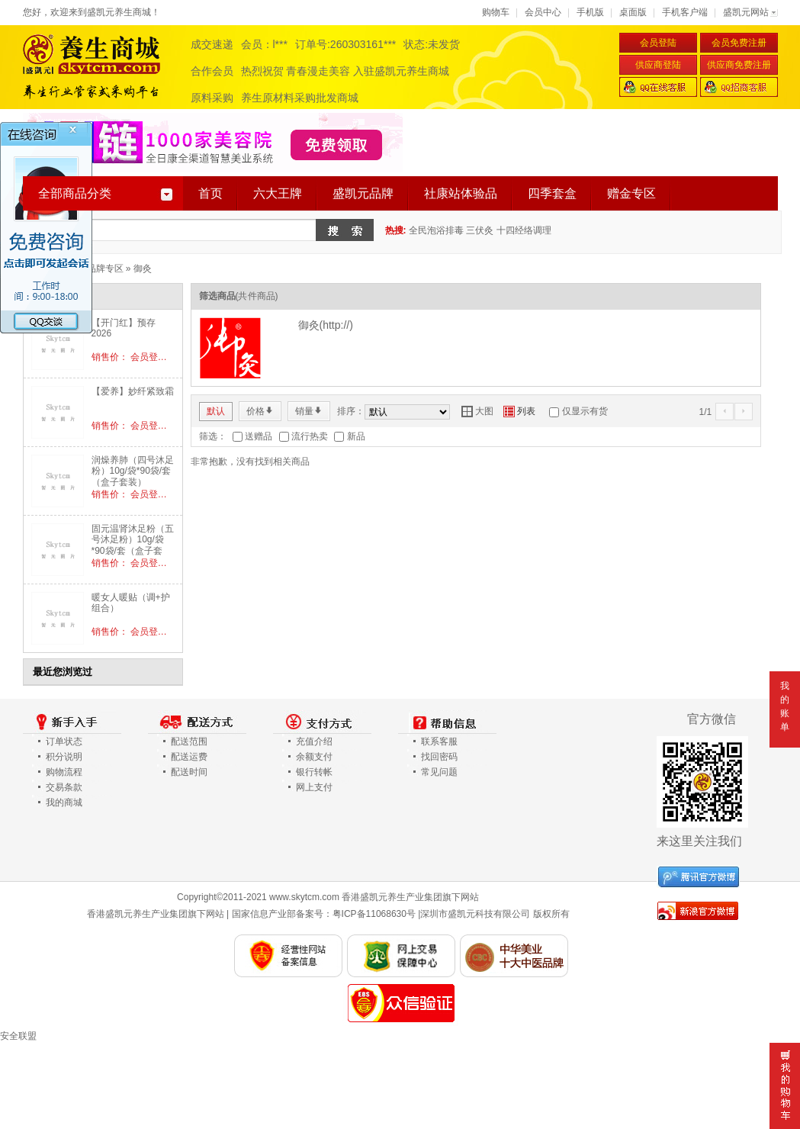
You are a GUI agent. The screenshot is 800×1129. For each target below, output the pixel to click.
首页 (210, 193)
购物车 (495, 12)
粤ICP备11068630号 (374, 914)
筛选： (213, 436)
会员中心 (543, 12)
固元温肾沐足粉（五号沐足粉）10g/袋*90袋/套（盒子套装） (133, 545)
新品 (356, 436)
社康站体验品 (460, 193)
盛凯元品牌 (363, 193)
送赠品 (258, 436)
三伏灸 (479, 230)
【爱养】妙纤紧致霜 (133, 391)
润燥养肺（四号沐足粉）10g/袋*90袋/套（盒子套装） (133, 471)
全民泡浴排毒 (436, 230)
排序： (351, 411)
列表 (519, 411)
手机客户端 (685, 12)
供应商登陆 (658, 65)
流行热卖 (309, 436)
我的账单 (784, 706)
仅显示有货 (585, 411)
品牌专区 (105, 268)
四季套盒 (552, 193)
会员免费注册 (739, 42)
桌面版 (633, 12)
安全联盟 (18, 1036)
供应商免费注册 (739, 65)
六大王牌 (277, 193)
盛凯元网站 (746, 12)
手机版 (590, 12)
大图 (477, 411)
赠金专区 (631, 193)
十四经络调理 (523, 230)
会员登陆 (658, 42)
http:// (336, 325)
